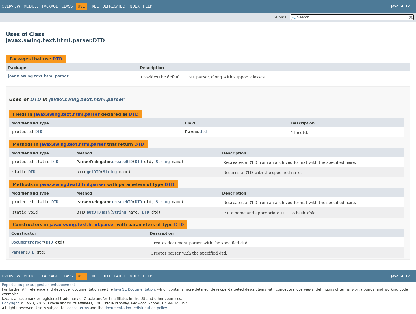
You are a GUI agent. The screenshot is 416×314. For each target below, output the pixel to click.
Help (147, 6)
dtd (203, 131)
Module (31, 6)
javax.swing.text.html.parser (38, 76)
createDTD (122, 161)
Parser (18, 252)
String (163, 161)
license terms (77, 308)
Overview (11, 6)
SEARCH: (281, 17)
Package (50, 6)
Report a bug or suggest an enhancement (38, 285)
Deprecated (113, 6)
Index (134, 6)
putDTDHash (98, 212)
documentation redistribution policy (135, 308)
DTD (57, 59)
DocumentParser (27, 242)
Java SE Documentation (134, 289)
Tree (94, 6)
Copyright (10, 303)
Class (67, 6)
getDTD (94, 171)
